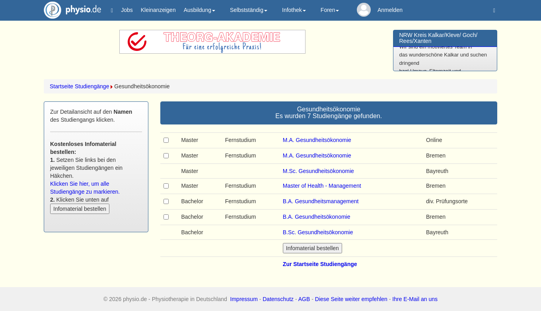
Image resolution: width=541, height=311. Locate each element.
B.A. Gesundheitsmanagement (321, 201)
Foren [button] (330, 10)
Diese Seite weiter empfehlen (351, 299)
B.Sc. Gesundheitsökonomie (318, 232)
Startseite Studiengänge (79, 86)
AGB (304, 299)
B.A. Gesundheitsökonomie (316, 217)
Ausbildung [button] (199, 10)
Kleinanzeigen (158, 10)
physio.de (69, 10)
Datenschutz (278, 299)
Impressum (244, 299)
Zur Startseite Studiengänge (320, 264)
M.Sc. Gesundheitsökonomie (318, 171)
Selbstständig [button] (248, 10)
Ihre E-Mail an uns (415, 299)
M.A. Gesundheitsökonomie (317, 140)
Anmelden (390, 10)
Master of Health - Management (322, 186)
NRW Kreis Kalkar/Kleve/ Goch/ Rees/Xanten (438, 38)
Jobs (127, 10)
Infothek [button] (294, 10)
